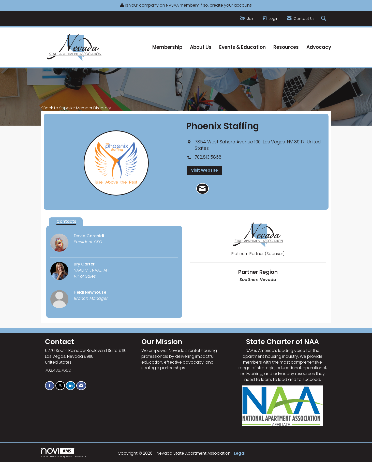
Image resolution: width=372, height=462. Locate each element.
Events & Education (242, 47)
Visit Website (204, 170)
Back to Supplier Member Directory (76, 108)
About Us (201, 47)
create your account (230, 5)
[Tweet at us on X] (60, 385)
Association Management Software (63, 452)
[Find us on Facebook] (49, 385)
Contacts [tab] (66, 221)
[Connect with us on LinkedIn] (70, 385)
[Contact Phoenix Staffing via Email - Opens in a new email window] (202, 188)
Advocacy (318, 47)
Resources (286, 47)
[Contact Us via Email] (81, 385)
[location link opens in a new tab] (258, 145)
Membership (167, 47)
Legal (240, 453)
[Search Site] (324, 19)
